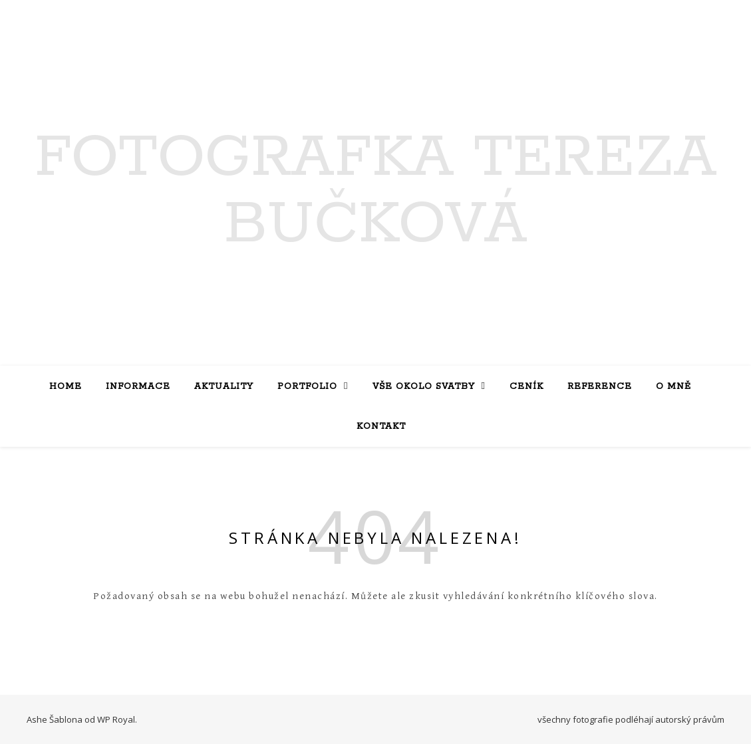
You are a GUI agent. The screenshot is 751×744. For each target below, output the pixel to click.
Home (65, 386)
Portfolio (307, 386)
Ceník (526, 386)
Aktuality (223, 386)
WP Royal (116, 719)
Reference (599, 386)
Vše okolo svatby (424, 386)
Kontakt (381, 426)
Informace (138, 386)
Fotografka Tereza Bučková (376, 191)
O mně (673, 386)
